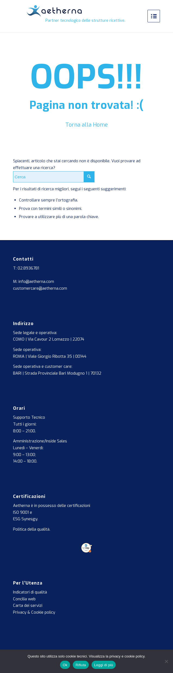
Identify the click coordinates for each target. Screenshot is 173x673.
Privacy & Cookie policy (34, 612)
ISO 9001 (21, 512)
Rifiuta (81, 665)
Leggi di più (103, 665)
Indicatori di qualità (30, 592)
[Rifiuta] (166, 661)
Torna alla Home (86, 125)
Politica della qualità (31, 529)
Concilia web (24, 599)
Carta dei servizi (27, 605)
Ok (65, 665)
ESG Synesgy (25, 519)
